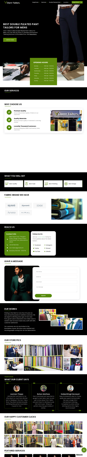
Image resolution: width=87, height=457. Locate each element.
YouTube (36, 251)
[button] (10, 40)
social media (41, 237)
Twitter (36, 248)
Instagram (48, 245)
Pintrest (47, 248)
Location (66, 2)
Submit (43, 295)
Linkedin (47, 251)
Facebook (37, 245)
